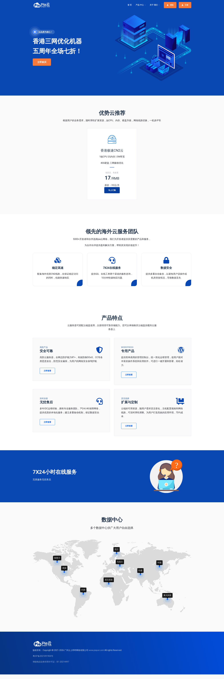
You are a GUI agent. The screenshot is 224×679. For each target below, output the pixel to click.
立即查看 (47, 371)
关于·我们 (154, 5)
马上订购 (112, 190)
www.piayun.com (96, 650)
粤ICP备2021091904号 (43, 656)
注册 (185, 5)
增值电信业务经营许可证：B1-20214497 (51, 662)
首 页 (130, 5)
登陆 (170, 5)
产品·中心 (140, 5)
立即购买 (41, 62)
